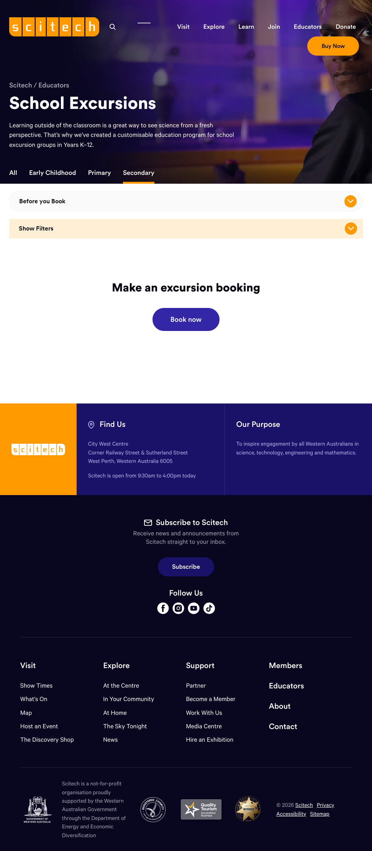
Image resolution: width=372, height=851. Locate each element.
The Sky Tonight (125, 726)
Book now (186, 319)
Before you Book (188, 201)
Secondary (138, 173)
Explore (116, 665)
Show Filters (188, 228)
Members (285, 665)
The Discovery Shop (47, 739)
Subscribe (186, 567)
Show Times (36, 685)
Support (200, 665)
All (13, 173)
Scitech (20, 85)
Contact (283, 726)
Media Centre (203, 726)
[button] (183, 26)
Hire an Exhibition (209, 740)
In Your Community (128, 699)
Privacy (325, 804)
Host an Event (39, 726)
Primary (99, 173)
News (110, 740)
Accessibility (291, 813)
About (280, 706)
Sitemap (319, 813)
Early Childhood (52, 173)
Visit (28, 665)
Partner (196, 685)
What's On (34, 699)
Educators (53, 85)
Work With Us (204, 713)
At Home (115, 713)
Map (30, 713)
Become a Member (210, 699)
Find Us (113, 424)
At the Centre (121, 685)
